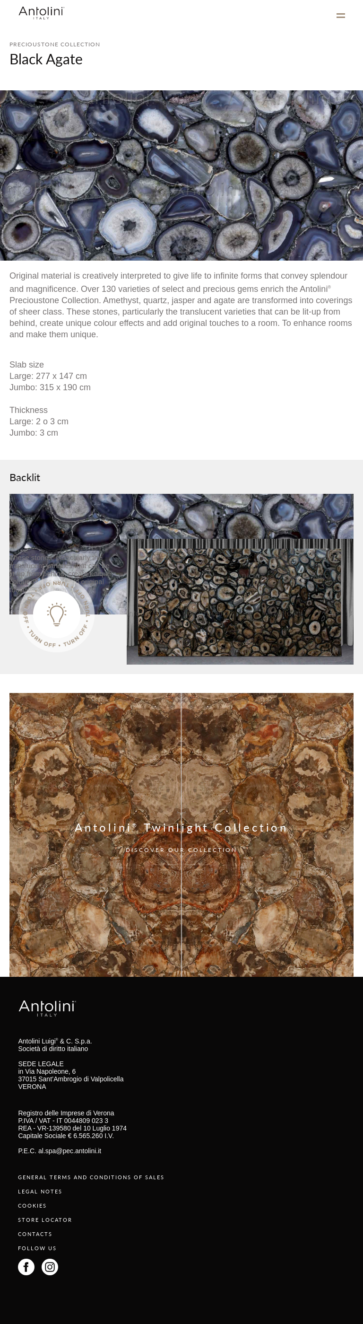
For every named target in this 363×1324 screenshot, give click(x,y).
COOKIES (32, 1205)
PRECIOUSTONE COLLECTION (54, 44)
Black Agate (46, 59)
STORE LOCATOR (45, 1219)
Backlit (24, 476)
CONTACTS (35, 1233)
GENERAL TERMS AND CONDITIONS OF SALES (91, 1177)
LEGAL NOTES (40, 1191)
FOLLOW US (37, 1248)
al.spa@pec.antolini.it (69, 1151)
